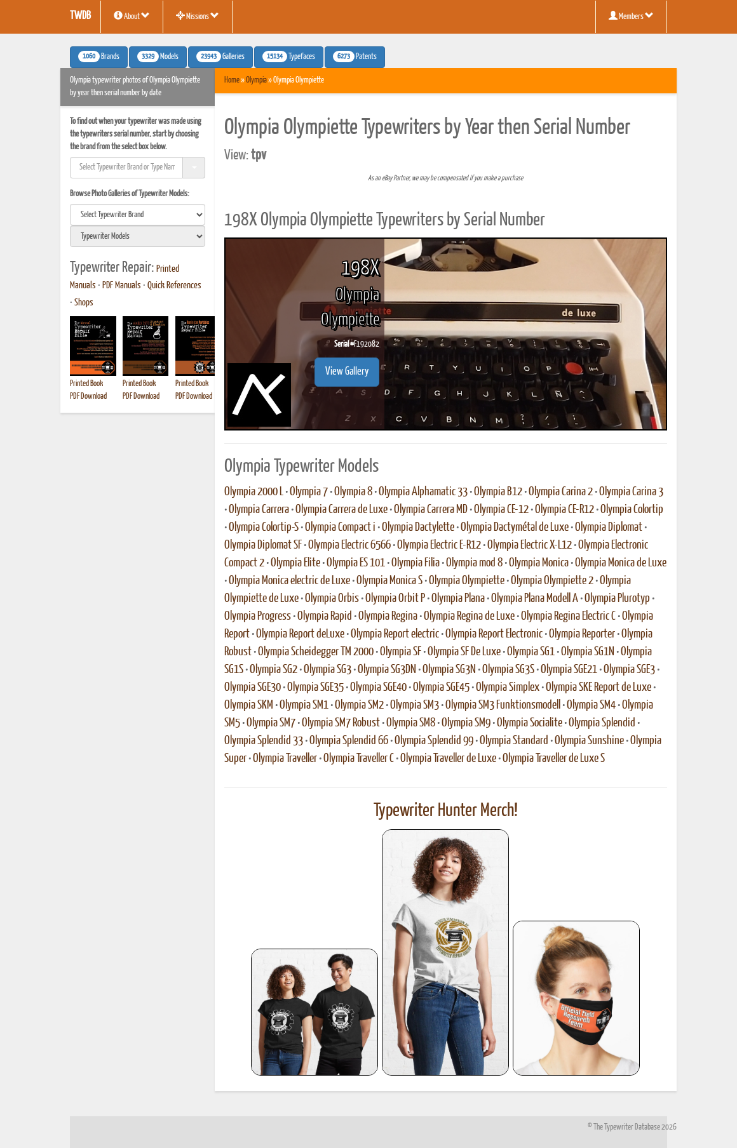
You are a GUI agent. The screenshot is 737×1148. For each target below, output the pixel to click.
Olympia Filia (415, 563)
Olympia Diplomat (608, 527)
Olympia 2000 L (253, 492)
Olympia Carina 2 (561, 492)
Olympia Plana (458, 598)
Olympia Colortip (631, 510)
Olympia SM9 (466, 723)
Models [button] (158, 56)
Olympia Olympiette (466, 581)
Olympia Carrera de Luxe (341, 510)
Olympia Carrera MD (431, 510)
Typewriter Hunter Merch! (446, 811)
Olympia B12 (498, 492)
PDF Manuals (121, 285)
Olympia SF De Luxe (464, 652)
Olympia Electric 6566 (349, 545)
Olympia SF (400, 652)
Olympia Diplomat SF (263, 545)
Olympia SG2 (273, 670)
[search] (137, 214)
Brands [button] (98, 56)
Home (232, 80)
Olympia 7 (309, 492)
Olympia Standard (514, 741)
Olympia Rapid (324, 616)
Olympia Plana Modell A (534, 598)
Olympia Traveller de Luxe (448, 758)
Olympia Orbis (332, 598)
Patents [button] (355, 56)
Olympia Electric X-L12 (529, 545)
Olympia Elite (295, 563)
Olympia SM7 (271, 723)
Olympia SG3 (327, 670)
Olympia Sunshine (589, 741)
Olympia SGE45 (441, 687)
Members (631, 16)
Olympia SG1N (587, 652)
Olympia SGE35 (315, 687)
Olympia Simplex (507, 687)
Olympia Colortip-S (264, 527)
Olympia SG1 (531, 652)
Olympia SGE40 (378, 687)
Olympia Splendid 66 (348, 741)
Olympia (256, 80)
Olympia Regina (387, 616)
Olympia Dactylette (418, 527)
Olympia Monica (539, 563)
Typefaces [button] (288, 56)
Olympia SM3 (414, 705)
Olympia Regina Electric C (568, 616)
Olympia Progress (257, 616)
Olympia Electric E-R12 (439, 545)
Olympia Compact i (340, 527)
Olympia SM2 (359, 705)
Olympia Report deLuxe (300, 634)
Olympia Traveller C (358, 758)
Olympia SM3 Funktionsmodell (502, 705)
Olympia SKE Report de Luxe (598, 687)
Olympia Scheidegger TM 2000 (316, 652)
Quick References (174, 285)
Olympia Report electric (395, 634)
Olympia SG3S (508, 670)
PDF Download (88, 396)
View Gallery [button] (346, 371)
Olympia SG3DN (387, 670)
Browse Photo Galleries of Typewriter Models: (129, 194)
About (132, 16)
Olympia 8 (353, 492)
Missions (197, 16)
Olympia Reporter (582, 634)
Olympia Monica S (389, 581)
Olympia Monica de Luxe (620, 563)
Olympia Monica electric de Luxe (289, 581)
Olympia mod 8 (474, 563)
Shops (83, 302)
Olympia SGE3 (629, 670)
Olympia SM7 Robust (341, 723)
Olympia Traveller (285, 758)
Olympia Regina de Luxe (469, 616)
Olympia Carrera (259, 510)
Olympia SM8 (410, 723)
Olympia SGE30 (252, 687)
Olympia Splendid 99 (434, 741)
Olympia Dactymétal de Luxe (515, 527)
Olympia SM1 (304, 705)
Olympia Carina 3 (631, 492)
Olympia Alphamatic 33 (423, 492)
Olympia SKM (248, 705)
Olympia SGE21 (569, 670)
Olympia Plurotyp (617, 598)
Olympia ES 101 (356, 563)
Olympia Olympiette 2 (552, 581)
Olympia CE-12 (501, 510)
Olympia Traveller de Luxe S (554, 758)
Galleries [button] (220, 56)
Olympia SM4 (591, 705)
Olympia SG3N (449, 670)
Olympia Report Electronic (494, 634)
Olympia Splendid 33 (263, 741)
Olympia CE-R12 (564, 510)
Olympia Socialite (529, 723)
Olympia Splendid (602, 723)
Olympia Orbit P (395, 598)
